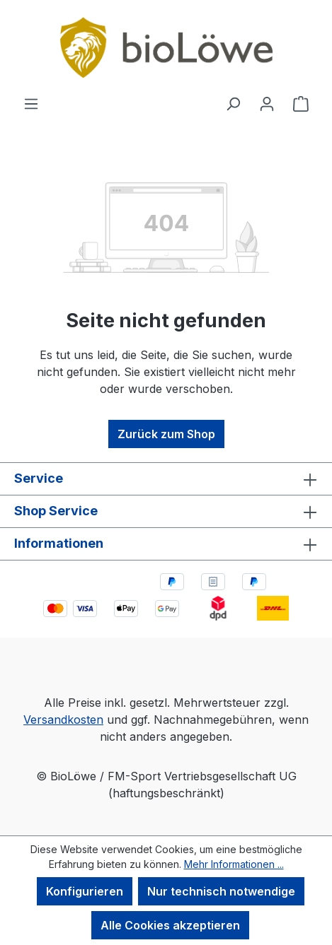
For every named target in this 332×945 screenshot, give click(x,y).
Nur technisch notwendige (221, 891)
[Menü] (31, 103)
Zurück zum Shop (166, 434)
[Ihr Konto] (267, 103)
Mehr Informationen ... (234, 864)
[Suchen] (233, 103)
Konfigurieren (84, 891)
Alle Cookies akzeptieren (170, 925)
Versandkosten (63, 719)
